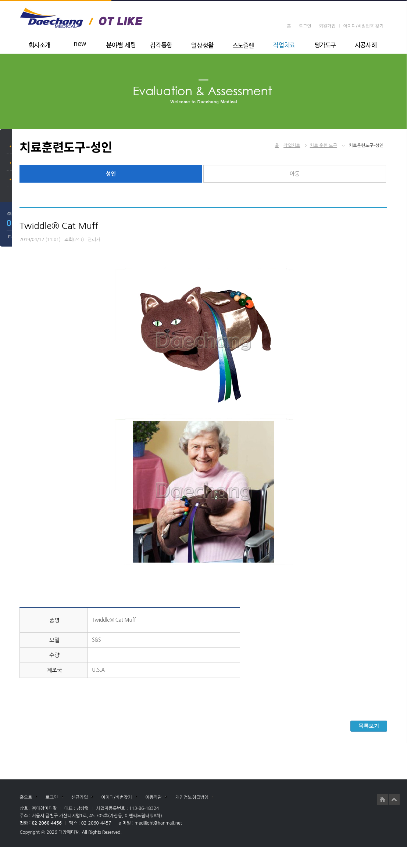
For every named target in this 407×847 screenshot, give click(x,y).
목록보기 (368, 726)
